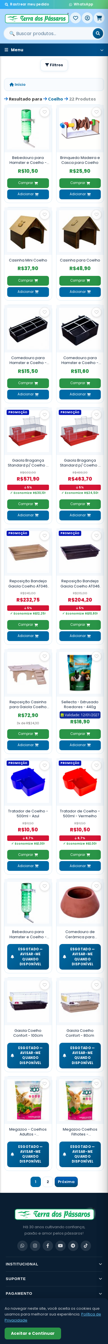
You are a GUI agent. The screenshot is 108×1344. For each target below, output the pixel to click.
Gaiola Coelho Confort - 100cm (28, 1033)
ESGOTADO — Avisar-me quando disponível (27, 956)
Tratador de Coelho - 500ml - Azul (28, 814)
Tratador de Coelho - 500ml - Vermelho (80, 814)
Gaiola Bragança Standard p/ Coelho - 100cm (28, 463)
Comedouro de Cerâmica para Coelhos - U (80, 934)
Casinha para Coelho (80, 260)
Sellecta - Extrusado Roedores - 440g (79, 705)
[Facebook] (48, 1246)
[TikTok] (86, 1246)
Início (18, 84)
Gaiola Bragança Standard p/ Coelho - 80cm (80, 463)
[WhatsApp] (22, 1246)
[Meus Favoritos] (75, 17)
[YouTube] (60, 1246)
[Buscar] (98, 33)
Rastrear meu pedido (27, 4)
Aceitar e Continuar (33, 1333)
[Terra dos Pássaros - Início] (36, 17)
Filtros (54, 65)
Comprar (28, 183)
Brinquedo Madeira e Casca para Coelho (80, 160)
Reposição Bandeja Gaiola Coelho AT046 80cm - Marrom (80, 584)
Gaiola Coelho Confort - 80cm (80, 1033)
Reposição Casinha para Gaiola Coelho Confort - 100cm (28, 705)
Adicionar (28, 194)
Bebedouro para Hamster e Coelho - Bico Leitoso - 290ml (28, 160)
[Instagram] (35, 1246)
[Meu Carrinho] (99, 17)
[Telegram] (73, 1246)
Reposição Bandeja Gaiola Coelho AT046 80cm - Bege (28, 584)
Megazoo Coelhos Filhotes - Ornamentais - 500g (80, 1132)
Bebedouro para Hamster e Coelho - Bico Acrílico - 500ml (28, 934)
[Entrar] (87, 17)
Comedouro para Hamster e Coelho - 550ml (79, 360)
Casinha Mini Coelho (28, 260)
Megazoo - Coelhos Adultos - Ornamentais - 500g (28, 1132)
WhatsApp (81, 4)
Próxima (66, 1181)
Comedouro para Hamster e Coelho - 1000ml (28, 360)
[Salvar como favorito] (45, 112)
